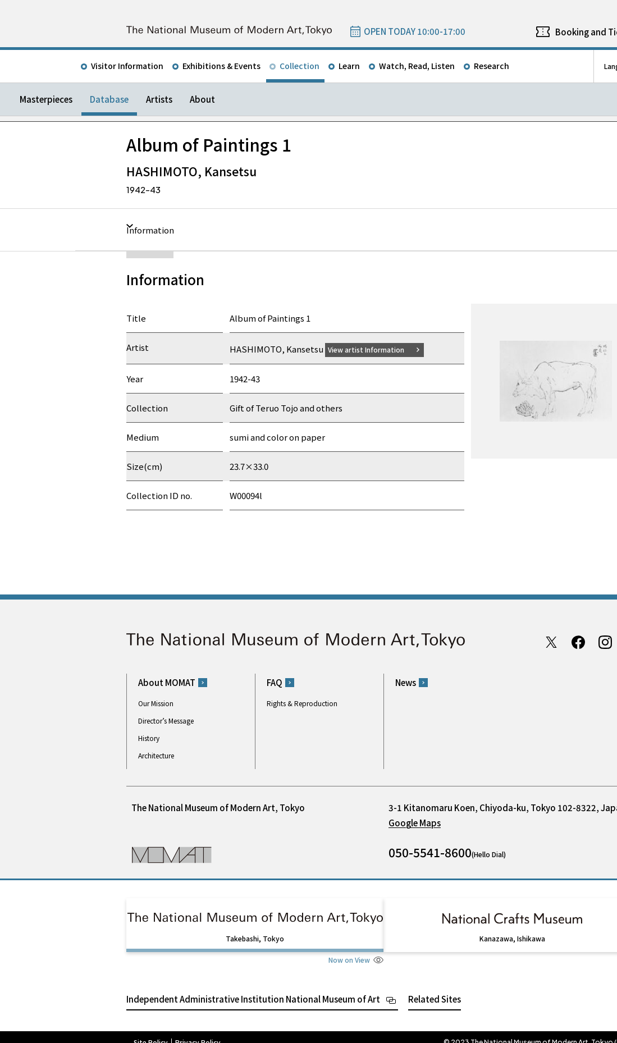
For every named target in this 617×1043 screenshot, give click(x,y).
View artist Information (373, 349)
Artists (159, 99)
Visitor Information (127, 65)
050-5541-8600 (430, 852)
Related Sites (434, 988)
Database (109, 99)
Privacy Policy (198, 1032)
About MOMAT (166, 682)
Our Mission (155, 703)
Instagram (605, 641)
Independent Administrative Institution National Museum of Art (253, 988)
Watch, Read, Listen (417, 65)
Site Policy (151, 1032)
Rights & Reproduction (302, 703)
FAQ (274, 682)
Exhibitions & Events (221, 65)
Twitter (551, 641)
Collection (299, 65)
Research (491, 65)
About (202, 99)
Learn (349, 65)
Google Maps (415, 823)
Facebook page (578, 641)
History (148, 738)
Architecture (156, 755)
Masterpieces (46, 99)
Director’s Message (166, 720)
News (405, 682)
